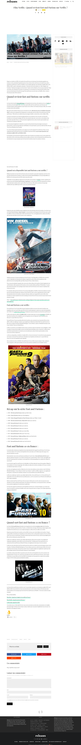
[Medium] (45, 740)
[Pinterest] (38, 740)
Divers (32, 726)
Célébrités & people (35, 724)
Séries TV (44, 1)
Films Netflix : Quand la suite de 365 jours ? (16, 600)
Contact (61, 1)
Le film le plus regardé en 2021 (13, 602)
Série (29, 639)
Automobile (46, 721)
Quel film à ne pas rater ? (14, 667)
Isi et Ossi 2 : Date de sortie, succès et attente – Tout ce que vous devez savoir (63, 66)
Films (40, 1)
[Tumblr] (46, 740)
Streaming (37, 729)
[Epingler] (41, 12)
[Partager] (35, 12)
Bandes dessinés (34, 723)
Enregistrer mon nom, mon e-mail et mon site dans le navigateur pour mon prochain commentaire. (23, 701)
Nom (8, 691)
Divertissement (34, 1)
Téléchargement (41, 731)
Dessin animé (43, 724)
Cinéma (40, 723)
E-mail (8, 696)
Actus (28, 1)
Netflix (48, 103)
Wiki (47, 731)
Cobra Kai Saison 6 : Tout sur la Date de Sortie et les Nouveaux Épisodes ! (62, 115)
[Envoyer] (44, 12)
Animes (36, 721)
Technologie (55, 1)
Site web (31, 696)
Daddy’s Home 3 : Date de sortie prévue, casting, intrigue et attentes (66, 126)
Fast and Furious (20, 103)
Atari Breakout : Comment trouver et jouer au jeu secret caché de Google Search (63, 82)
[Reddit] (39, 740)
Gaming (49, 1)
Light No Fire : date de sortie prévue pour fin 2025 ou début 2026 (65, 132)
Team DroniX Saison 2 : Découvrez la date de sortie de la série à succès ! (63, 99)
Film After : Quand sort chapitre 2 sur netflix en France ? (19, 597)
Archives (41, 721)
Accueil (23, 1)
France (21, 639)
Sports (32, 729)
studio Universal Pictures (19, 311)
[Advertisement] (40, 26)
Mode (44, 726)
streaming (42, 314)
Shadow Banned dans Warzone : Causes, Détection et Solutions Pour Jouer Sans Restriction (66, 137)
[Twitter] (36, 740)
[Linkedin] (43, 740)
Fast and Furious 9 (15, 639)
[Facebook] (34, 740)
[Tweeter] (38, 12)
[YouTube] (41, 740)
